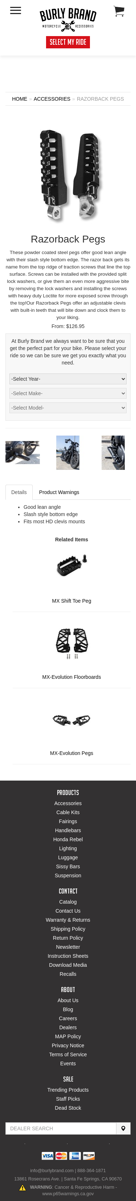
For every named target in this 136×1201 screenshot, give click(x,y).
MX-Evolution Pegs (71, 753)
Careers (68, 1018)
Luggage (68, 857)
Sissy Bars (68, 866)
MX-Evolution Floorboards (71, 677)
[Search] (123, 1128)
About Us (68, 1000)
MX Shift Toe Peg (71, 601)
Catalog (68, 902)
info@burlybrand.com (52, 1170)
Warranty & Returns (68, 920)
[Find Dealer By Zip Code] (60, 1128)
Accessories (68, 803)
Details (19, 492)
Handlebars (68, 830)
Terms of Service (68, 1054)
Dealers (68, 1027)
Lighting (68, 848)
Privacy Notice (68, 1045)
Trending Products (68, 1090)
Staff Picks (68, 1099)
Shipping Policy (68, 929)
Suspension (68, 875)
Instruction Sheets (68, 956)
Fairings (68, 821)
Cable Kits (68, 812)
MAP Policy (68, 1036)
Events (68, 1063)
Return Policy (68, 938)
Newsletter (68, 947)
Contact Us (68, 911)
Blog (68, 1009)
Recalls (68, 974)
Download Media (68, 965)
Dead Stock (68, 1108)
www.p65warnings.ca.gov (68, 1193)
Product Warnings (59, 492)
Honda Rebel (68, 839)
